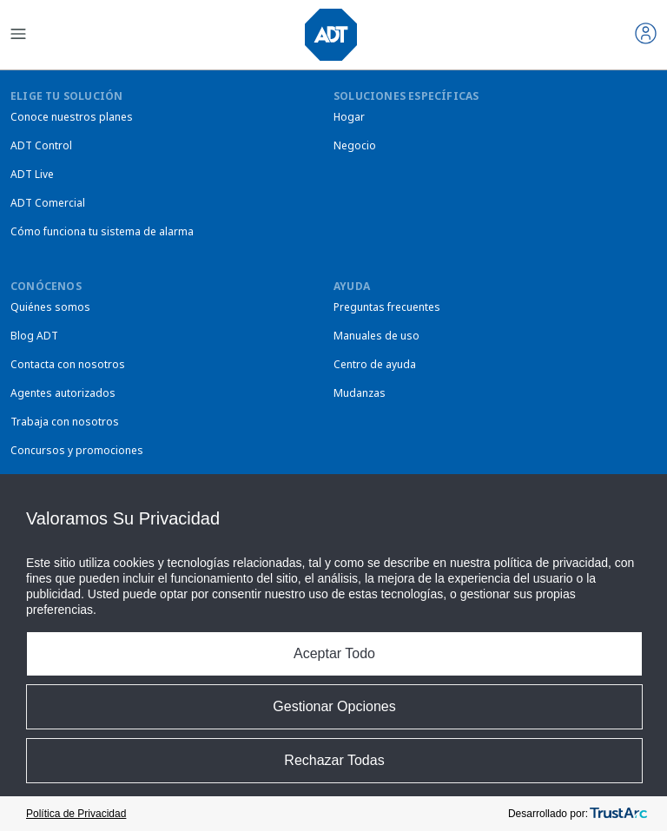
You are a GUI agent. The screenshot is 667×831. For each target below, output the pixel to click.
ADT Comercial (47, 202)
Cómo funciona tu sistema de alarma (102, 231)
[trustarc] (618, 813)
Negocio (355, 145)
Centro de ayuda (375, 364)
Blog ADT (34, 335)
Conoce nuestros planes (71, 116)
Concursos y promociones (76, 450)
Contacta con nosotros (67, 364)
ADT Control (41, 145)
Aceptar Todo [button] (334, 653)
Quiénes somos (50, 307)
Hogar (349, 116)
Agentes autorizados (63, 393)
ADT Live (32, 174)
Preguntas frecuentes (387, 307)
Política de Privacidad (76, 814)
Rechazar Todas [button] (334, 760)
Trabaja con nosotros (64, 421)
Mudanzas (360, 393)
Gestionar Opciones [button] (334, 706)
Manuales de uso (376, 335)
